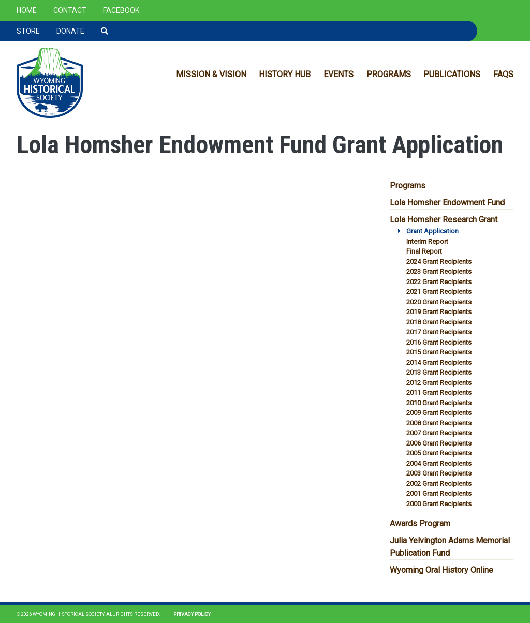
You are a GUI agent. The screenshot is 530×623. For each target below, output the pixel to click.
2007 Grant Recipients (439, 433)
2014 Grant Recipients (439, 362)
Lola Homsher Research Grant (443, 220)
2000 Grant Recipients (439, 504)
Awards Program (420, 523)
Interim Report (427, 241)
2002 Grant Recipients (439, 483)
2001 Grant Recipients (439, 493)
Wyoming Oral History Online (441, 570)
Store (28, 31)
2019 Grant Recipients (439, 312)
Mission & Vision (211, 74)
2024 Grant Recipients (439, 261)
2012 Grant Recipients (439, 383)
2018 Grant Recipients (439, 322)
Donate (70, 31)
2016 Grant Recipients (439, 342)
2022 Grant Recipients (439, 282)
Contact (69, 10)
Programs (388, 74)
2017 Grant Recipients (439, 332)
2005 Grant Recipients (439, 453)
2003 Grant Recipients (439, 473)
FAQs (503, 74)
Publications (451, 74)
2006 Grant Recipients (439, 443)
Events (338, 74)
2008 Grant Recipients (439, 423)
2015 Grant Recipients (439, 352)
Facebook (121, 10)
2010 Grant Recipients (439, 403)
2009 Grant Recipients (439, 413)
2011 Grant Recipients (439, 392)
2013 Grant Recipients (439, 372)
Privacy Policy (192, 614)
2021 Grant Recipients (439, 291)
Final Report (424, 251)
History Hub (285, 74)
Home (27, 10)
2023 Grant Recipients (439, 271)
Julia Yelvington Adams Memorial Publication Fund (450, 547)
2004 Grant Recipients (439, 463)
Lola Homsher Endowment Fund (447, 202)
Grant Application (432, 231)
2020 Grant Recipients (439, 302)
